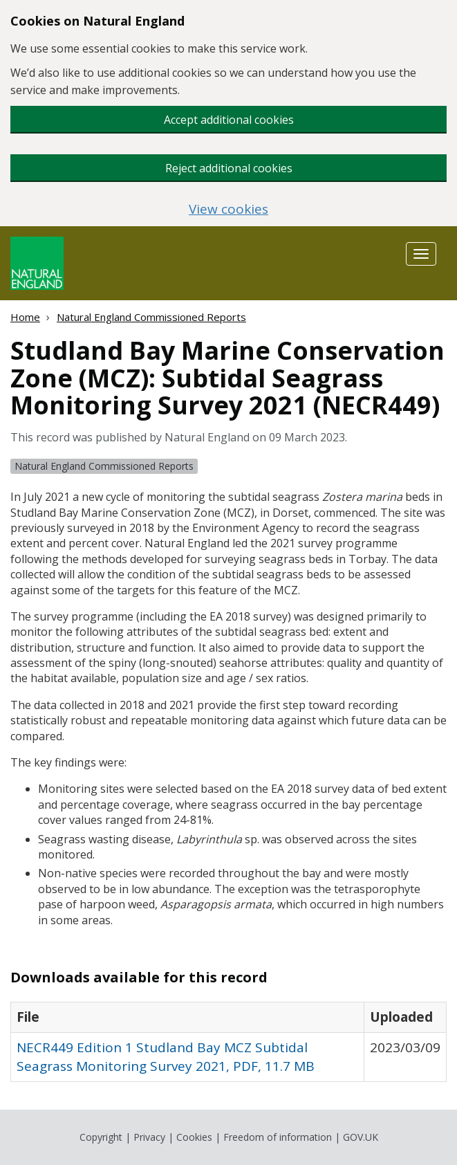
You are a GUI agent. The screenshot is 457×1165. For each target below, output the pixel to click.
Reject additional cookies (228, 168)
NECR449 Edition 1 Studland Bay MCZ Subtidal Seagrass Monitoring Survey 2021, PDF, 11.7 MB (166, 1056)
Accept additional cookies (229, 119)
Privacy (149, 1137)
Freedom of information (277, 1137)
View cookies (228, 209)
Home (25, 317)
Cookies (194, 1137)
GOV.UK (360, 1137)
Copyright (101, 1137)
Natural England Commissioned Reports (151, 317)
